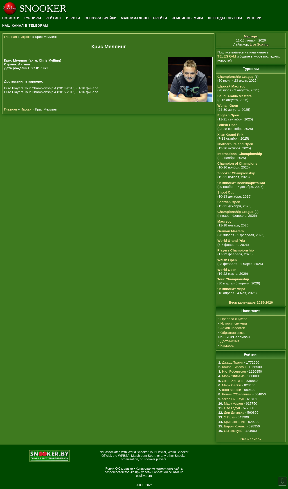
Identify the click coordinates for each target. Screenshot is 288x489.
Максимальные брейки (144, 18)
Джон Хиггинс (232, 381)
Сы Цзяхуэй (233, 431)
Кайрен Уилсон (234, 367)
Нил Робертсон (234, 371)
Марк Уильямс (233, 376)
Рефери (254, 18)
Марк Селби (231, 385)
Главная (10, 37)
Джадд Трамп (232, 362)
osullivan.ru (144, 475)
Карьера (227, 345)
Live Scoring (259, 44)
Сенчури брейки (101, 18)
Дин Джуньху (234, 412)
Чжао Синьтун (233, 399)
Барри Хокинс (234, 426)
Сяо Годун (232, 408)
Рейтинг (53, 18)
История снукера (233, 323)
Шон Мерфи (231, 390)
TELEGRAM (226, 56)
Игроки (73, 18)
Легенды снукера (225, 18)
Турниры (32, 18)
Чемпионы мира (187, 18)
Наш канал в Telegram (25, 25)
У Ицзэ (229, 417)
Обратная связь (232, 332)
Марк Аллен (233, 403)
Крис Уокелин (234, 422)
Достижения (230, 341)
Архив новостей (232, 328)
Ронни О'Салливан (237, 394)
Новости (11, 18)
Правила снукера (234, 319)
